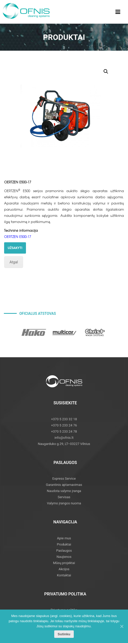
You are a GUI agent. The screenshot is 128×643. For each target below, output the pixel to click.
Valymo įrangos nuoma (64, 503)
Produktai (64, 544)
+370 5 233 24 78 (64, 431)
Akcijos (64, 569)
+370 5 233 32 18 (64, 419)
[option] (34, 332)
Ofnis (29, 12)
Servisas (64, 497)
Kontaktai (64, 575)
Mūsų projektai (64, 563)
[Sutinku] (121, 626)
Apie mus (64, 538)
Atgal (14, 262)
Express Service (64, 478)
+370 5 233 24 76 (64, 425)
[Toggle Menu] (117, 12)
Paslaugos (64, 550)
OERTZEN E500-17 (17, 236)
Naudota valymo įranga (64, 491)
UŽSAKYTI (15, 248)
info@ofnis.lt (64, 438)
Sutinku (64, 634)
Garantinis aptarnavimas (64, 485)
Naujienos (64, 557)
